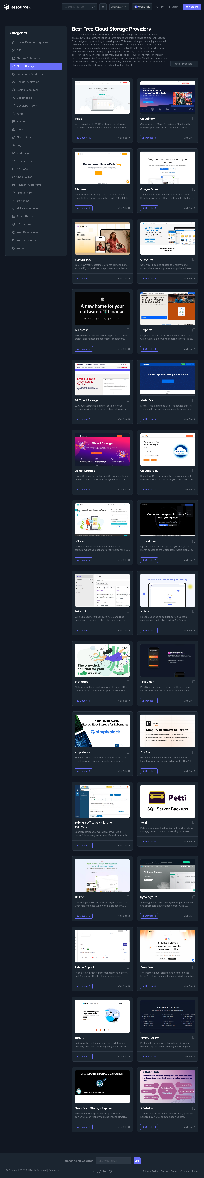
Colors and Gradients (27, 74)
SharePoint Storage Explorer (94, 1108)
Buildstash (81, 330)
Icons (18, 129)
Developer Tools (24, 105)
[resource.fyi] (20, 7)
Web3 (18, 248)
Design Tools (22, 98)
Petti (143, 822)
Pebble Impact (84, 967)
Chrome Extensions (26, 58)
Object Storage (85, 470)
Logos (18, 145)
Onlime (79, 897)
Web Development (26, 232)
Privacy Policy (150, 1171)
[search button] (91, 6)
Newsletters (22, 161)
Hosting (19, 121)
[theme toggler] (100, 6)
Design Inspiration (25, 82)
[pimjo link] (110, 1171)
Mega (78, 118)
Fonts (17, 113)
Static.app (81, 681)
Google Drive (149, 189)
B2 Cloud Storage (86, 400)
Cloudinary (147, 118)
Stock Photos (23, 216)
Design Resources (25, 90)
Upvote (84, 137)
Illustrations (21, 137)
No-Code (20, 169)
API (16, 50)
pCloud (79, 541)
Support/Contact (180, 1171)
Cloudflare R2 (149, 470)
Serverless (21, 200)
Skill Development (25, 208)
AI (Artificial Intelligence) (30, 42)
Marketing (20, 153)
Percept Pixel (83, 259)
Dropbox (146, 330)
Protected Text (150, 1037)
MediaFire (147, 400)
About (195, 1171)
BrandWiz (146, 967)
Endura (79, 1037)
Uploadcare (148, 541)
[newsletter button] (137, 1160)
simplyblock (82, 752)
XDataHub (147, 1108)
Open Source (22, 176)
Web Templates (24, 240)
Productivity (22, 192)
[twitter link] (154, 6)
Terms (164, 1171)
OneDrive (146, 259)
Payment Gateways (26, 185)
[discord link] (160, 7)
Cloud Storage (23, 66)
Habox (144, 611)
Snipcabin (81, 611)
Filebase (80, 189)
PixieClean (147, 681)
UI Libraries (21, 224)
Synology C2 (148, 897)
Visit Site (124, 137)
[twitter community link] (99, 1171)
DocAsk (145, 752)
